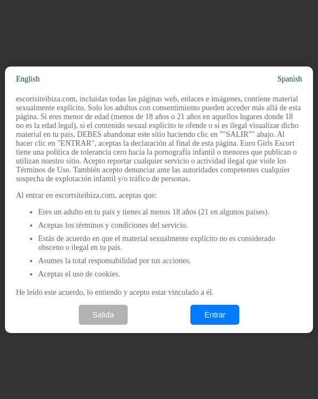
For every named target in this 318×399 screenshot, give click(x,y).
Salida (103, 314)
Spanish (289, 79)
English (28, 79)
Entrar (214, 314)
